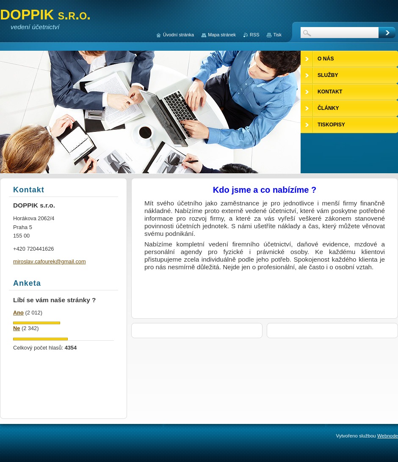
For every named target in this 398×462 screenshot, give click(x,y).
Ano (18, 312)
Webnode (387, 435)
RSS (254, 34)
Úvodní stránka (178, 34)
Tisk (277, 34)
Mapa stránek (222, 34)
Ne (16, 328)
